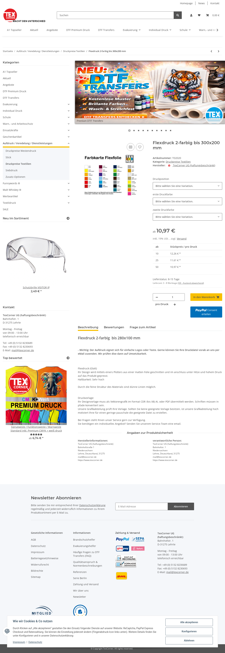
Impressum (37, 552)
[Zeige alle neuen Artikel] (68, 218)
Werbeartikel (10, 196)
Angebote (8, 84)
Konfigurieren (189, 631)
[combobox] (187, 186)
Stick (8, 157)
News (201, 3)
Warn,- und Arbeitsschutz (18, 123)
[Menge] (172, 297)
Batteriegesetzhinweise (44, 558)
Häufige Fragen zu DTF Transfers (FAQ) (86, 553)
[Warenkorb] (212, 15)
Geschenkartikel (12, 136)
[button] (191, 15)
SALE (5, 209)
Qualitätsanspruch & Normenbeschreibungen (87, 563)
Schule (7, 117)
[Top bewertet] (68, 358)
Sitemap (36, 577)
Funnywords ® (11, 183)
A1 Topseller (10, 71)
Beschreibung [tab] (88, 327)
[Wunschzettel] (199, 15)
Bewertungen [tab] (114, 327)
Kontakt (214, 3)
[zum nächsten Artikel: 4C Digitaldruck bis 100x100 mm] (218, 51)
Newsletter (79, 596)
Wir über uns (81, 590)
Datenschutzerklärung (92, 505)
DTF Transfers (11, 97)
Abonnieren (181, 506)
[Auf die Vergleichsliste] (130, 147)
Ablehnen (189, 640)
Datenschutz (38, 546)
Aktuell (7, 78)
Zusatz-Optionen (15, 176)
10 (170, 131)
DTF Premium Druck (14, 91)
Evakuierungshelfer (84, 546)
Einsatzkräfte (10, 130)
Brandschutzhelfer (84, 539)
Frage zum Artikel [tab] (143, 327)
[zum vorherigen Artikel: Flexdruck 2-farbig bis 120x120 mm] (211, 51)
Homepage (186, 3)
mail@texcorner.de (23, 350)
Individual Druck (12, 110)
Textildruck (9, 202)
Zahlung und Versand (86, 584)
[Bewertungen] (36, 434)
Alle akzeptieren (189, 622)
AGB (33, 539)
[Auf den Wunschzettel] (140, 147)
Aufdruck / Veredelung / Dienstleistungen (27, 143)
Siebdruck (11, 170)
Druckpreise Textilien (178, 161)
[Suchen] (115, 15)
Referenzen (80, 572)
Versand (182, 238)
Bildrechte (37, 570)
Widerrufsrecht (40, 564)
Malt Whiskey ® (12, 189)
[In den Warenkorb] (80, 138)
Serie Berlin (80, 578)
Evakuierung (10, 104)
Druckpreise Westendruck (21, 150)
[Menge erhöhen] (175, 304)
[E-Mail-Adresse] (141, 506)
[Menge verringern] (157, 297)
